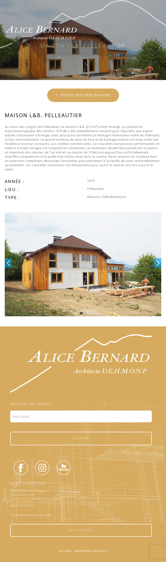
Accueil (65, 551)
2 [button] (84, 313)
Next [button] (157, 263)
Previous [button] (8, 263)
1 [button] (81, 313)
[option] (83, 264)
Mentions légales (91, 551)
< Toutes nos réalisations (83, 95)
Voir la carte (81, 530)
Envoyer (81, 438)
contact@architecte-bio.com (31, 515)
